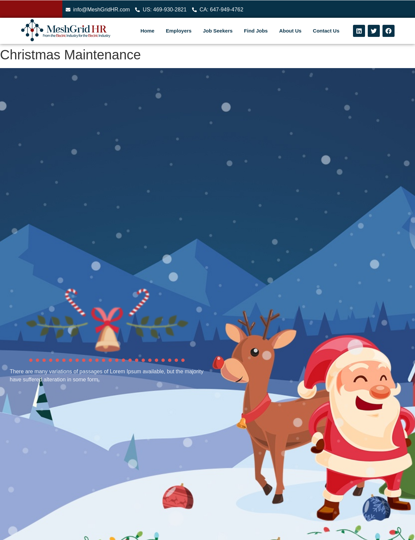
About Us (290, 31)
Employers (179, 31)
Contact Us (326, 31)
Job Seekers (217, 31)
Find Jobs (256, 31)
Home (147, 31)
